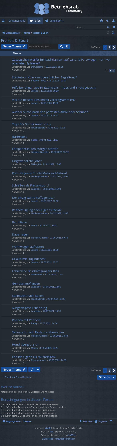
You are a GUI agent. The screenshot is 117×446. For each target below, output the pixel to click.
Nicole (34, 226)
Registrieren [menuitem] (115, 21)
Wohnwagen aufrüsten (28, 247)
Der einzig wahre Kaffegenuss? (33, 198)
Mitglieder (55, 20)
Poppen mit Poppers (26, 320)
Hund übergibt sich (25, 345)
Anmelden (9, 27)
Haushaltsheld (38, 128)
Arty (51, 432)
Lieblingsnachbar (39, 176)
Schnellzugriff (4, 21)
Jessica (34, 91)
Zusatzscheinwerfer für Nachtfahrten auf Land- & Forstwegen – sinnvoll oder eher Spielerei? (61, 61)
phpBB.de (71, 435)
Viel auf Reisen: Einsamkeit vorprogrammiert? (43, 100)
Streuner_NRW (38, 81)
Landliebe (36, 189)
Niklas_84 (36, 164)
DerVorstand (37, 67)
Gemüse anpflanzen (26, 284)
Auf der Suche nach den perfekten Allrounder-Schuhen (50, 112)
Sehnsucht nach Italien (28, 296)
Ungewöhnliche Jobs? (27, 161)
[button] (114, 47)
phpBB (48, 428)
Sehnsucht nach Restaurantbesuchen (38, 332)
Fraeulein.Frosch (39, 238)
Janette (34, 115)
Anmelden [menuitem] (109, 21)
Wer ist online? (12, 387)
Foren (37, 20)
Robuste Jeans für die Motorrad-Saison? (39, 173)
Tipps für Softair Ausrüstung (31, 124)
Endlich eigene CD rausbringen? (34, 357)
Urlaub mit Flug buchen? (29, 259)
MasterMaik (36, 275)
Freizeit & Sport (14, 40)
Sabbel (34, 140)
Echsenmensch (38, 360)
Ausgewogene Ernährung (29, 308)
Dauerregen (20, 235)
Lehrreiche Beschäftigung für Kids (35, 271)
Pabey (34, 323)
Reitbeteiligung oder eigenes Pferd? (36, 210)
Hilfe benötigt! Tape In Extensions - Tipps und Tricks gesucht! (54, 88)
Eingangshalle (17, 20)
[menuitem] (101, 20)
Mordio (34, 348)
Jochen (34, 103)
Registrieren (27, 27)
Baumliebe (19, 222)
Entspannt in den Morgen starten (35, 149)
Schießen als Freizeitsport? (30, 185)
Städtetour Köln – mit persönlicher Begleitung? (44, 77)
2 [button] (109, 47)
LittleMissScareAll (39, 152)
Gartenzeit (19, 137)
